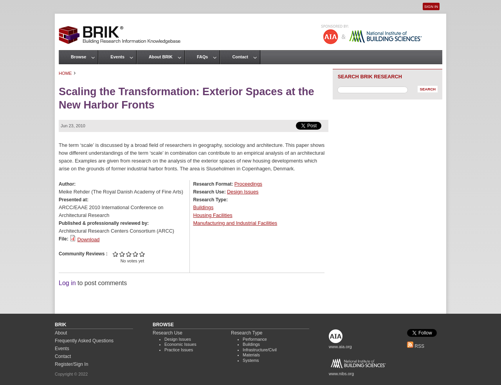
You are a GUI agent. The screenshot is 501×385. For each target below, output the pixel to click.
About (61, 333)
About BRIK (161, 56)
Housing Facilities (212, 215)
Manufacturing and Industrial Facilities (235, 223)
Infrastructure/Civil (260, 349)
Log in (67, 283)
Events (117, 56)
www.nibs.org (341, 373)
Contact (240, 56)
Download (88, 239)
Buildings (203, 207)
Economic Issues (180, 344)
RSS (415, 346)
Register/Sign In (71, 364)
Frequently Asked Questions (84, 340)
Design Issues (242, 192)
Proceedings (248, 184)
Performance (255, 339)
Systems (251, 360)
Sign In (431, 6)
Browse (78, 56)
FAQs (202, 56)
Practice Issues (178, 349)
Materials (251, 354)
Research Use (167, 333)
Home (65, 73)
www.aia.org (340, 346)
